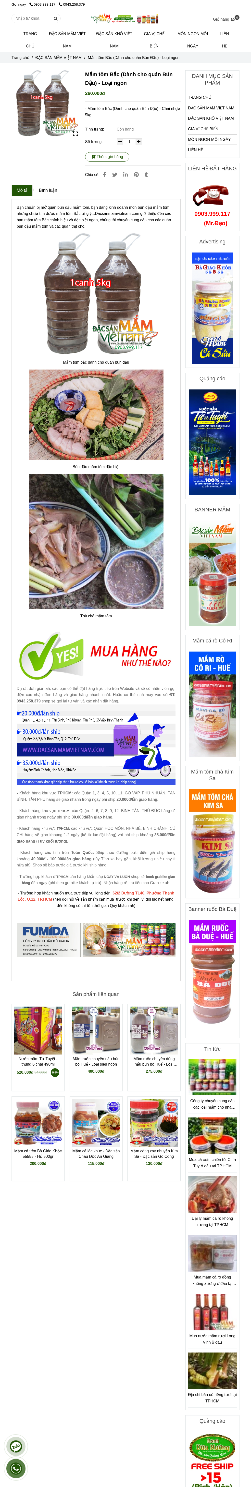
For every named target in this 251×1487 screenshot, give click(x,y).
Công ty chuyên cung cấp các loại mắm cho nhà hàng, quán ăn (212, 1104)
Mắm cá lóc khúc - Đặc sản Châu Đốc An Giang (96, 1154)
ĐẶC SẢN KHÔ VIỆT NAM (114, 40)
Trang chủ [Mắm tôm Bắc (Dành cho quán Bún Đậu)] (20, 58)
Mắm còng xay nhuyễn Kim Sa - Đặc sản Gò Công (154, 1154)
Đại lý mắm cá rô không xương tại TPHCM (212, 1221)
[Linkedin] (125, 175)
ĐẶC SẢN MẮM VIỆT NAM (67, 40)
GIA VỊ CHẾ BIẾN (154, 40)
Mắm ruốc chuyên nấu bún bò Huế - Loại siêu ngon (96, 1061)
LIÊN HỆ (224, 40)
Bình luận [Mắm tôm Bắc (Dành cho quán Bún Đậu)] (48, 190)
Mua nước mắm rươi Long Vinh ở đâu (212, 1339)
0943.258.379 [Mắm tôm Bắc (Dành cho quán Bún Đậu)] (72, 4)
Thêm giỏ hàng (107, 157)
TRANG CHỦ (30, 40)
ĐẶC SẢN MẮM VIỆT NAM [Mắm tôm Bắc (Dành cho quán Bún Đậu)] (58, 58)
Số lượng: (94, 142)
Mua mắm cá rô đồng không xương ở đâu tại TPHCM (212, 1281)
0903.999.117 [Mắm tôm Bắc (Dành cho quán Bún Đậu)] (42, 4)
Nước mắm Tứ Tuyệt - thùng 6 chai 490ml (38, 1061)
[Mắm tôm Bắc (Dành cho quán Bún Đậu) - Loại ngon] (125, 18)
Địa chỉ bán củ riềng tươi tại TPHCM (212, 1398)
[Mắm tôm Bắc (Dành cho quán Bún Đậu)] (226, 19)
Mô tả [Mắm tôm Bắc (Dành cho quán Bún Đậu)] (22, 190)
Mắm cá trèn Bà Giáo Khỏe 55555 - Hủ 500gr (38, 1154)
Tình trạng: (95, 129)
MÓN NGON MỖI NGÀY (192, 40)
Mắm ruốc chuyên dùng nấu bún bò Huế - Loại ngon (154, 1062)
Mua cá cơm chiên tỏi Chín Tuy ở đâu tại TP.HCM (212, 1163)
